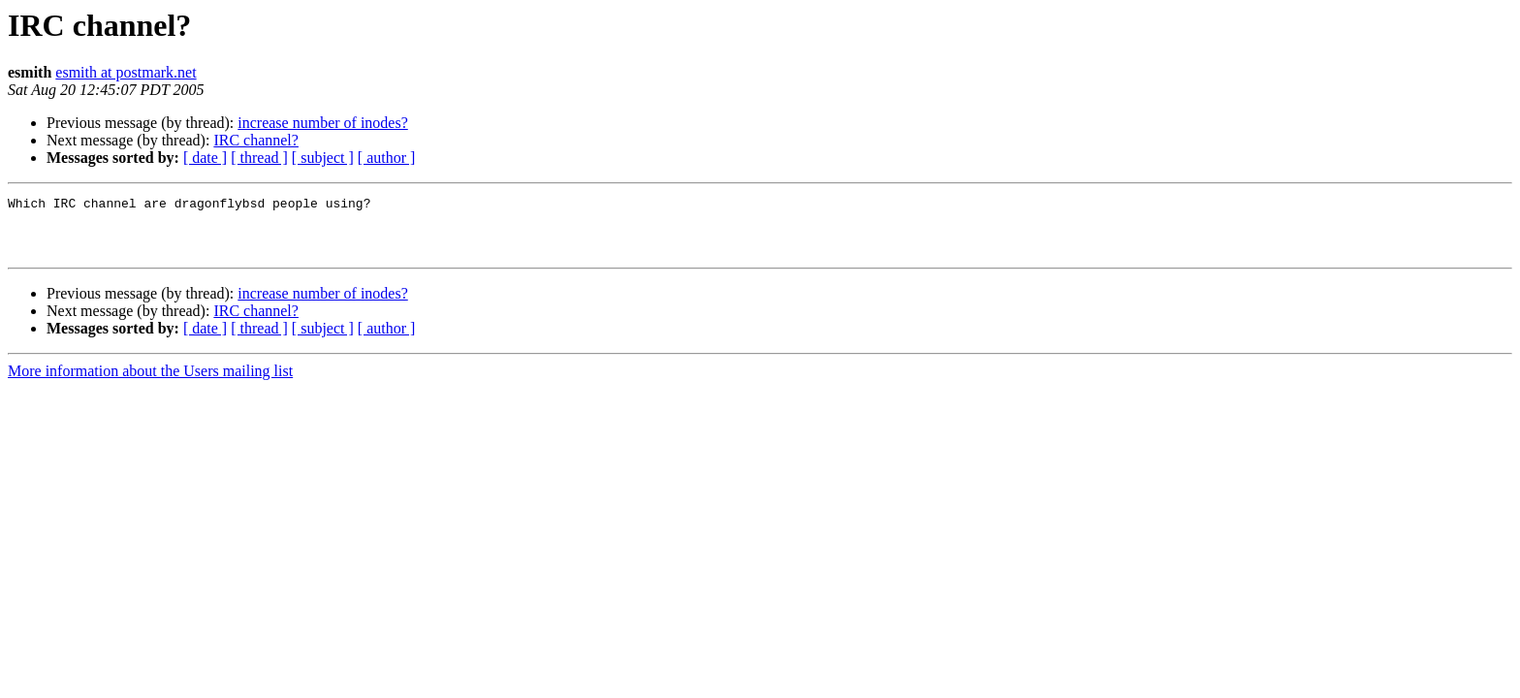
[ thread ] (259, 157)
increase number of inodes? (322, 122)
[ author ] (387, 157)
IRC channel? (256, 140)
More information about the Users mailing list (150, 382)
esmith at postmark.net (125, 72)
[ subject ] (323, 157)
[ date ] (205, 157)
